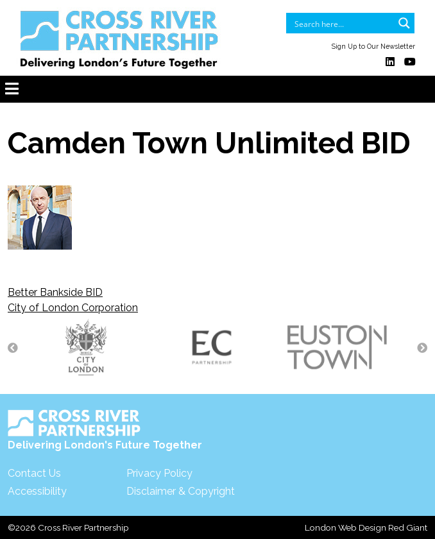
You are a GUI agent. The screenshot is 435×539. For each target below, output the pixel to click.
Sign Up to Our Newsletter (373, 46)
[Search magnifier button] (404, 23)
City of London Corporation (73, 308)
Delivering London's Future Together (105, 430)
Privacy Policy (159, 473)
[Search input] (341, 23)
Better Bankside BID (55, 292)
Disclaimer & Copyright (180, 491)
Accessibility (37, 491)
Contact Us (34, 473)
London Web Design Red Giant (366, 527)
